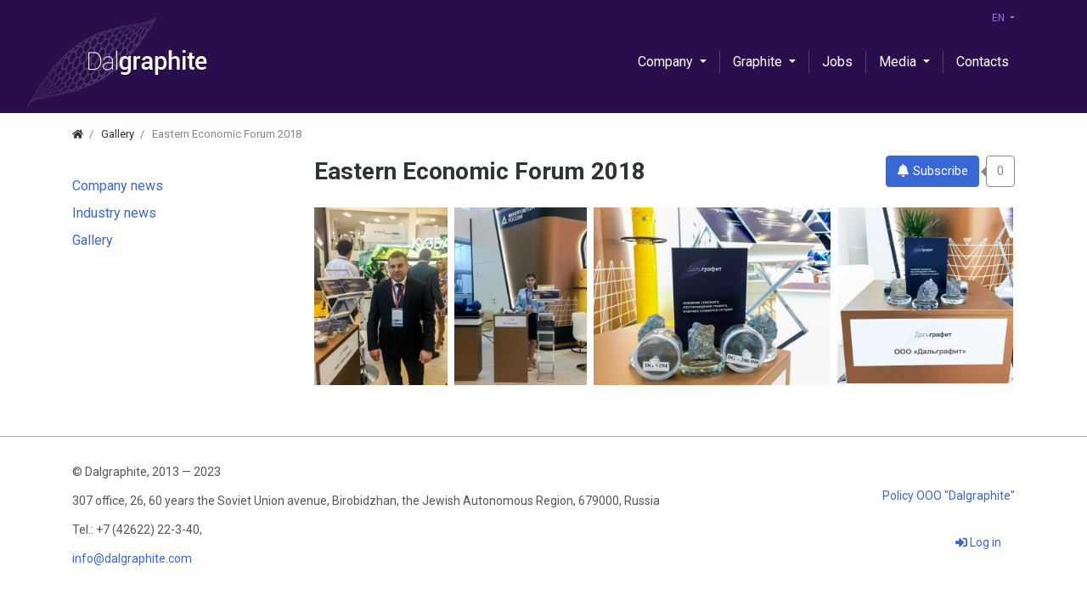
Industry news (114, 213)
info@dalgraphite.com (132, 558)
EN (999, 18)
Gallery (92, 240)
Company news (117, 186)
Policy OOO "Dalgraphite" (948, 495)
